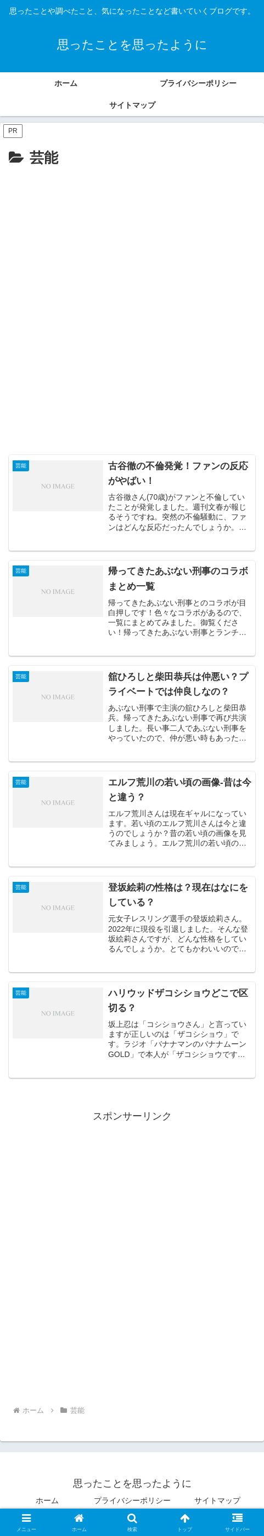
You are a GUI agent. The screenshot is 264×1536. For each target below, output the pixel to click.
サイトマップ (217, 1500)
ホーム (47, 1500)
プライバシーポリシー (132, 1500)
